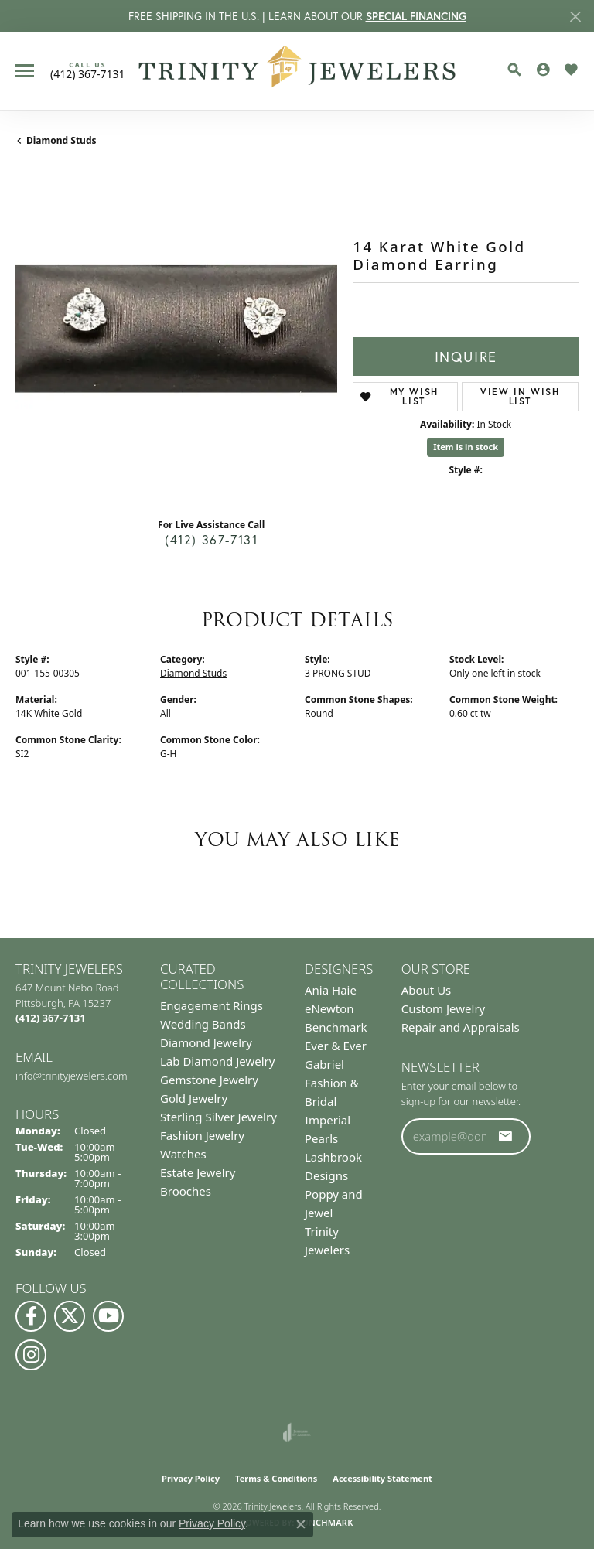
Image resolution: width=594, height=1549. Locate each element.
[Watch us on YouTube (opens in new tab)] (108, 1316)
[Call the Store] (50, 1018)
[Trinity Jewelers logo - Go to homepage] (297, 71)
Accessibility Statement (382, 1478)
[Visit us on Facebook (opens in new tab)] (30, 1316)
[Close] (575, 16)
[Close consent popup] (301, 1524)
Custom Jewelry (443, 1008)
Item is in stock (465, 446)
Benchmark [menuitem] (336, 1027)
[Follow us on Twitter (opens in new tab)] (69, 1316)
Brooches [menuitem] (185, 1191)
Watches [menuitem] (183, 1154)
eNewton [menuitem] (329, 1008)
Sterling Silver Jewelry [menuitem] (218, 1116)
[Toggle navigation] (25, 70)
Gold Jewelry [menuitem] (193, 1098)
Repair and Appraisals (460, 1027)
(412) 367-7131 (211, 539)
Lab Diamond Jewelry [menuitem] (217, 1061)
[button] (514, 69)
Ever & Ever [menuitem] (336, 1045)
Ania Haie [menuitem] (331, 990)
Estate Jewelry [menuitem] (197, 1172)
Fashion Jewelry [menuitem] (202, 1135)
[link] (87, 70)
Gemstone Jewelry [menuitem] (209, 1079)
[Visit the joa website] (296, 1432)
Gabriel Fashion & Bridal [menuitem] (332, 1082)
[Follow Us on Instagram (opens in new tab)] (30, 1354)
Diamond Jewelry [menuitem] (206, 1042)
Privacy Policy (191, 1478)
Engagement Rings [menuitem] (211, 1005)
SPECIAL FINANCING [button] (416, 16)
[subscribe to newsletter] (506, 1136)
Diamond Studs (61, 140)
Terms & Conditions (276, 1478)
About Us (426, 990)
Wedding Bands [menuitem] (203, 1024)
